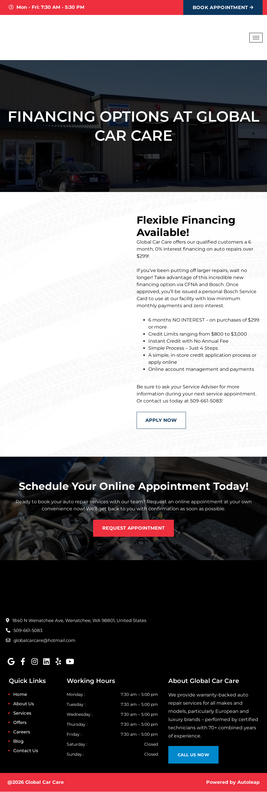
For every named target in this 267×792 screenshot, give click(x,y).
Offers (20, 722)
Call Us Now (193, 755)
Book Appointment (223, 7)
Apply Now (161, 420)
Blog (18, 741)
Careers (21, 732)
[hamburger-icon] (256, 38)
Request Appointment (133, 528)
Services (22, 713)
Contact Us (25, 751)
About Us (23, 704)
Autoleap (248, 782)
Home (20, 694)
